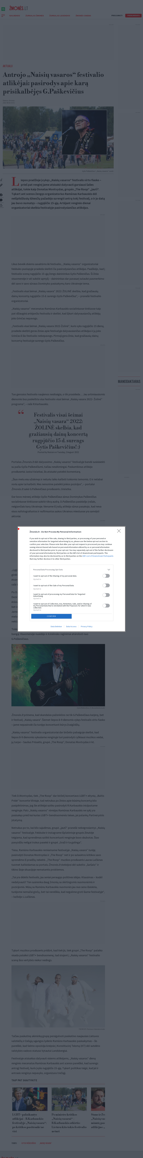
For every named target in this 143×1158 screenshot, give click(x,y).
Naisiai (50, 455)
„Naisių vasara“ (45, 1142)
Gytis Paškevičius (29, 1142)
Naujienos (14, 19)
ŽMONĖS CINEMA (83, 19)
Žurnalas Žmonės (35, 19)
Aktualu (8, 69)
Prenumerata (133, 18)
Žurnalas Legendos (59, 19)
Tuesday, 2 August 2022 (68, 455)
